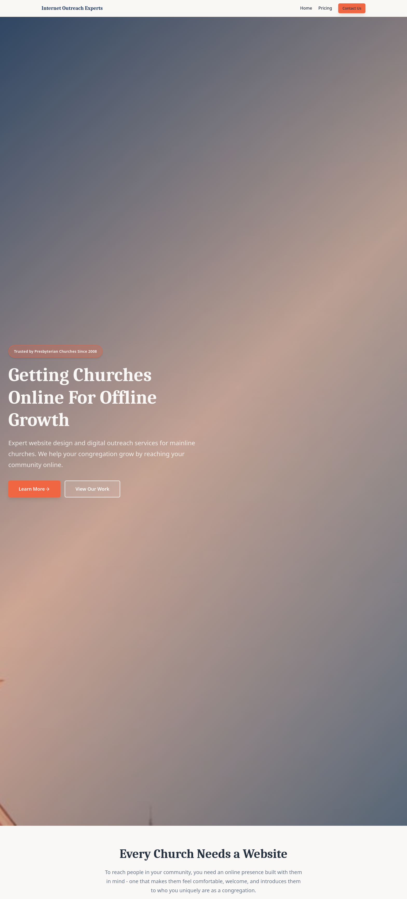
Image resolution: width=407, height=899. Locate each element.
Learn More (34, 489)
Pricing (325, 8)
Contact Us (351, 8)
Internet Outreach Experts (72, 8)
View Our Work (93, 489)
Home (306, 8)
